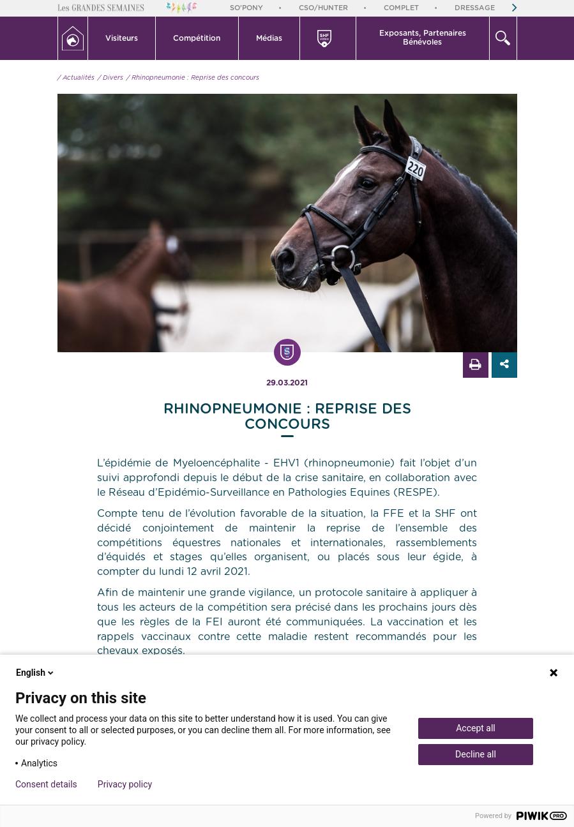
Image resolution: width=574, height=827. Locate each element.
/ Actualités (75, 78)
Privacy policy (125, 784)
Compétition (196, 38)
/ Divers (110, 78)
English (36, 672)
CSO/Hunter (323, 7)
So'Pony (246, 7)
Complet (401, 7)
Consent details (46, 784)
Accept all (475, 728)
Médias (269, 38)
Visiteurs (121, 38)
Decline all (475, 754)
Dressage (475, 7)
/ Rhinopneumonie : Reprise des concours (192, 78)
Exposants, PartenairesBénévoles (422, 37)
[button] (122, 38)
